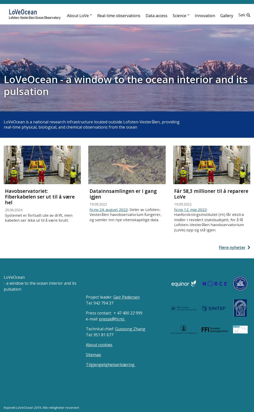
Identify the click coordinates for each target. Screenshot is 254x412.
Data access (156, 15)
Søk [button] (241, 15)
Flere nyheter (232, 247)
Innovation (205, 15)
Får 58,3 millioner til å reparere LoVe (211, 194)
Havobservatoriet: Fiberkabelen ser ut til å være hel (40, 196)
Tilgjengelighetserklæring (110, 364)
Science (179, 15)
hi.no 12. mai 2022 (190, 209)
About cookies (99, 344)
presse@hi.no (112, 319)
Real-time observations (118, 15)
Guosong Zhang (130, 329)
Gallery (226, 15)
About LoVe (78, 15)
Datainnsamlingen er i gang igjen (123, 194)
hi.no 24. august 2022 (109, 209)
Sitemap (93, 354)
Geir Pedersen (126, 297)
